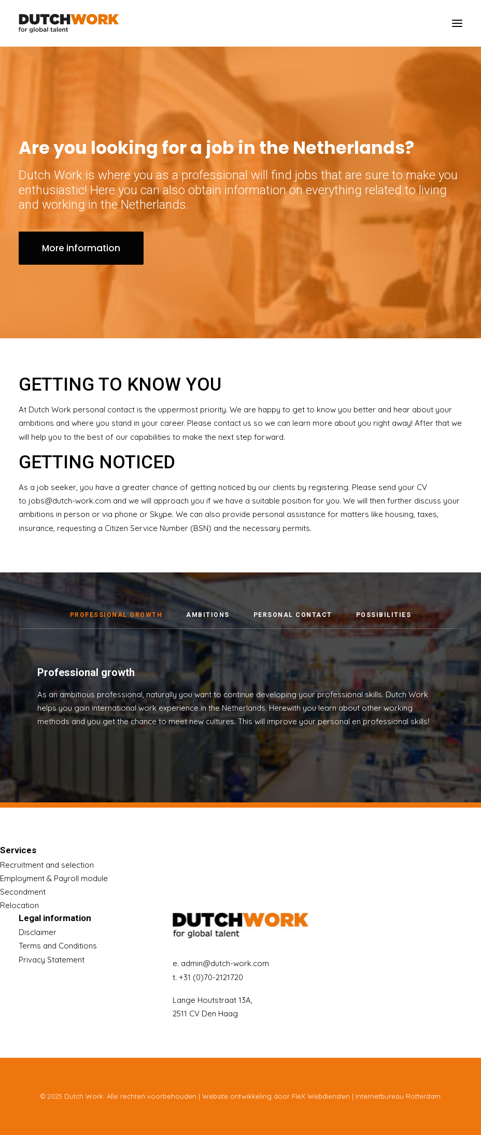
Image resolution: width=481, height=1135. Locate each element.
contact (227, 435)
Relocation (19, 905)
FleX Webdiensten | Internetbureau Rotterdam (366, 1096)
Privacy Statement (51, 960)
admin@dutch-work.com (225, 963)
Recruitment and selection (47, 865)
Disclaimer (37, 932)
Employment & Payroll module (54, 878)
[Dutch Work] (69, 23)
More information (81, 248)
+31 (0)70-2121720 (211, 977)
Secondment (23, 892)
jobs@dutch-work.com (70, 513)
